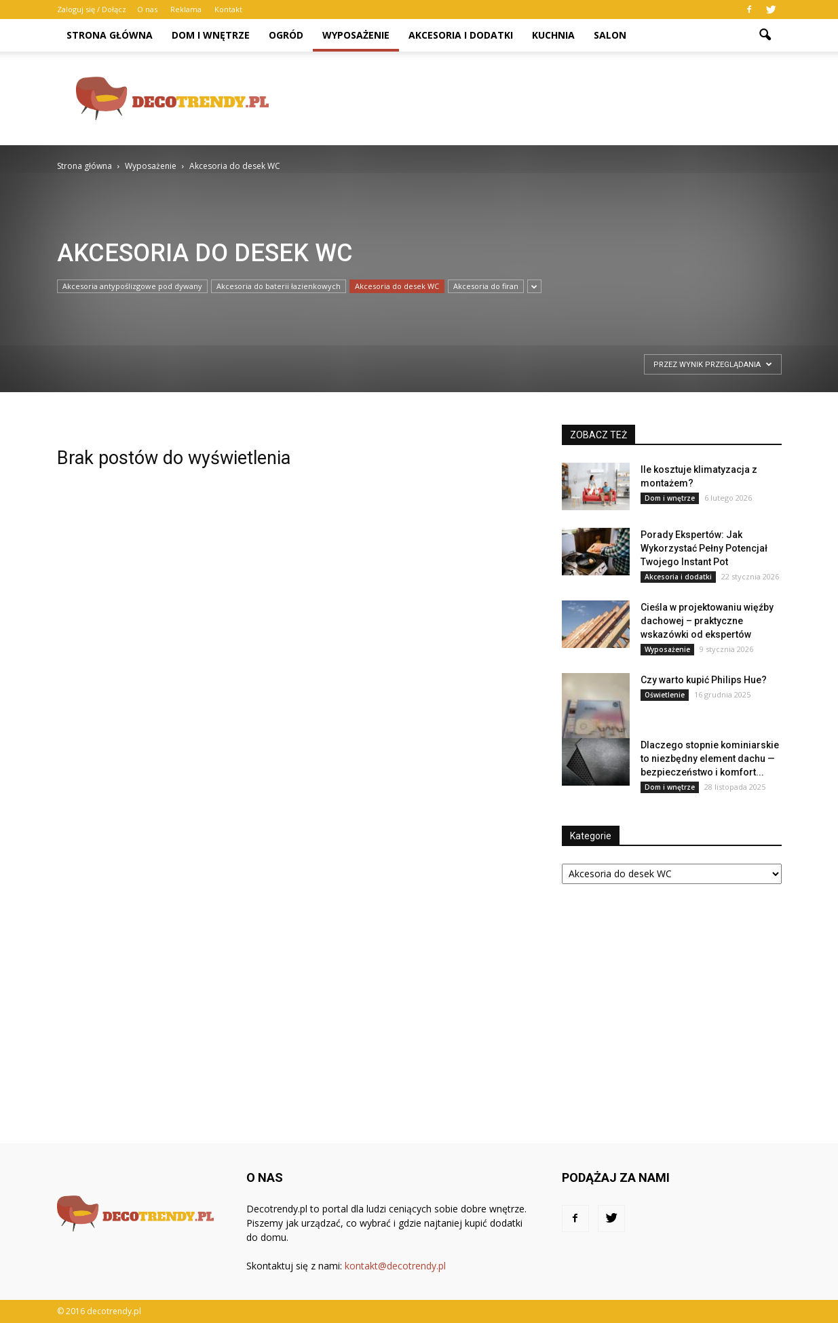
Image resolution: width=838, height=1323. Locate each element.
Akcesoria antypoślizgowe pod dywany (132, 286)
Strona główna (109, 34)
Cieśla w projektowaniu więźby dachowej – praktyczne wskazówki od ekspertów (707, 621)
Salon (610, 34)
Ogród (286, 34)
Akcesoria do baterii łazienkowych (278, 286)
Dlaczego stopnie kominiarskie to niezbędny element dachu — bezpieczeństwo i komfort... (710, 759)
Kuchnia (553, 34)
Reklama (186, 9)
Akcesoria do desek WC (397, 286)
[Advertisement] (535, 98)
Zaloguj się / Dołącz (91, 9)
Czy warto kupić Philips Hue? (704, 679)
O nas (147, 9)
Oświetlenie (665, 694)
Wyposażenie (355, 34)
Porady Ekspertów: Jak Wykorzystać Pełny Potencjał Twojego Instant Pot (704, 548)
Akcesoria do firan (485, 286)
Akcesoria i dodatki (460, 34)
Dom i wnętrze (211, 34)
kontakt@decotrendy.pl (395, 1265)
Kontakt (228, 9)
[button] (765, 35)
